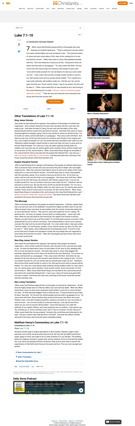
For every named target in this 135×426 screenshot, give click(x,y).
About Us (54, 421)
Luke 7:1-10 (23, 328)
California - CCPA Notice (76, 421)
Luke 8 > (72, 109)
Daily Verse (30, 8)
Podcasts (101, 8)
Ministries (114, 8)
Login (131, 3)
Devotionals (93, 8)
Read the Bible (40, 8)
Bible (16, 366)
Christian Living (70, 8)
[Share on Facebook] (19, 45)
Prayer (53, 8)
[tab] (49, 352)
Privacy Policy (63, 421)
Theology (79, 8)
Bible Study (61, 8)
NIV (80, 35)
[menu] (3, 3)
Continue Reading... (55, 101)
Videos (86, 8)
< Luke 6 (25, 109)
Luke (33, 366)
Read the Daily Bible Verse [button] (27, 361)
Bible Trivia (22, 8)
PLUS (108, 8)
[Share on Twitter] (19, 51)
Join (122, 3)
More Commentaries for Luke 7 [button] (29, 352)
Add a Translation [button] (24, 357)
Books (24, 366)
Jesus (47, 8)
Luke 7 (49, 109)
